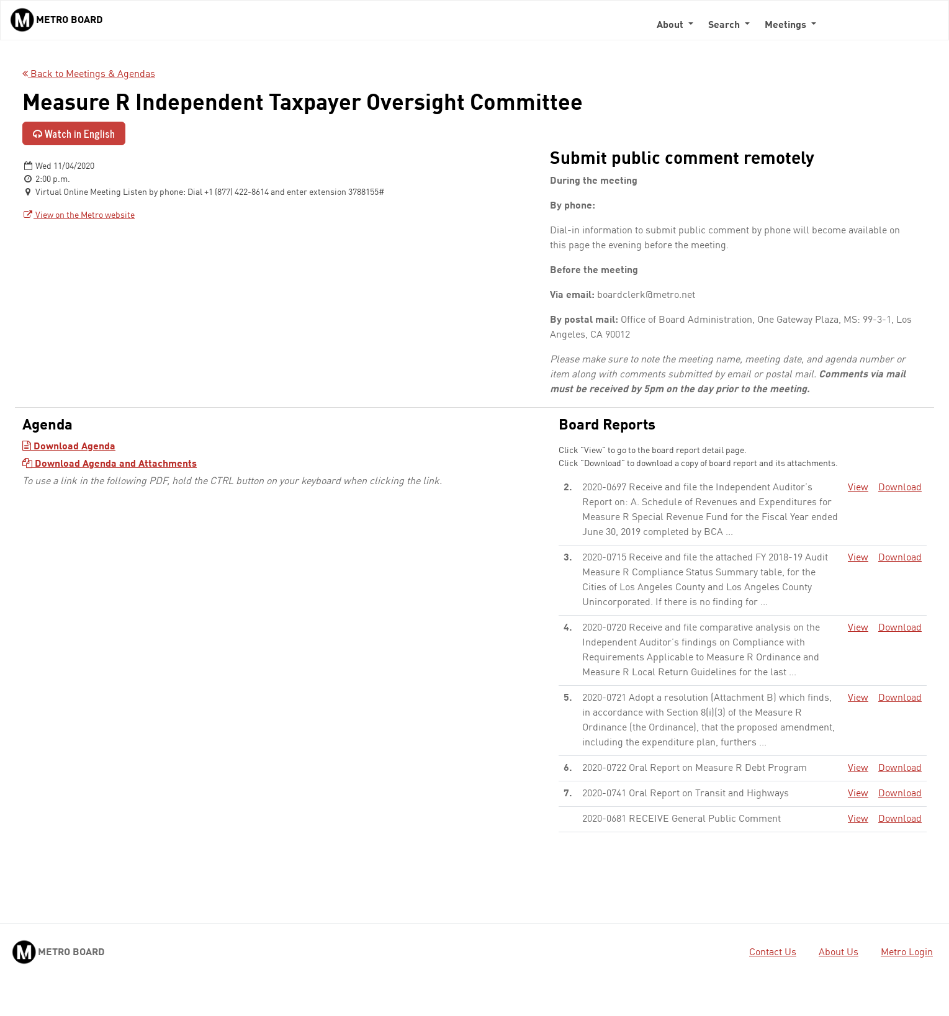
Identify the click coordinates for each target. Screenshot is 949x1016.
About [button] (671, 25)
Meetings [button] (787, 25)
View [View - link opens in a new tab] (858, 488)
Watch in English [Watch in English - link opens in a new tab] (74, 133)
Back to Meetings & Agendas (88, 74)
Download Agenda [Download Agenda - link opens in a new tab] (68, 447)
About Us (838, 953)
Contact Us (772, 953)
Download (900, 488)
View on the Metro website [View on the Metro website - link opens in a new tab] (78, 215)
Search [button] (725, 25)
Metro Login (907, 953)
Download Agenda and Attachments (109, 464)
